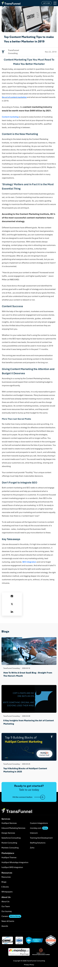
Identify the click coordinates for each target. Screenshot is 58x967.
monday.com (39, 828)
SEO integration (29, 562)
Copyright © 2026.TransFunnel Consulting (29, 961)
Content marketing (10, 117)
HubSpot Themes (9, 857)
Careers (11, 916)
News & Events (8, 921)
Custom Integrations (39, 823)
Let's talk (46, 3)
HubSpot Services (9, 823)
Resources (6, 877)
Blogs (4, 882)
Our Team (6, 906)
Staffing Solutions (37, 843)
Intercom (34, 833)
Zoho (32, 847)
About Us (5, 901)
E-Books (5, 887)
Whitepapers (7, 891)
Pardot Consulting (9, 843)
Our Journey (7, 911)
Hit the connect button (29, 797)
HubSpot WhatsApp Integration (15, 862)
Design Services (8, 833)
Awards (5, 926)
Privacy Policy (29, 965)
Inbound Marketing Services (13, 828)
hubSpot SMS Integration (12, 867)
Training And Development (41, 838)
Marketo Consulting (10, 847)
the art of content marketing (14, 97)
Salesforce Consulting (11, 838)
